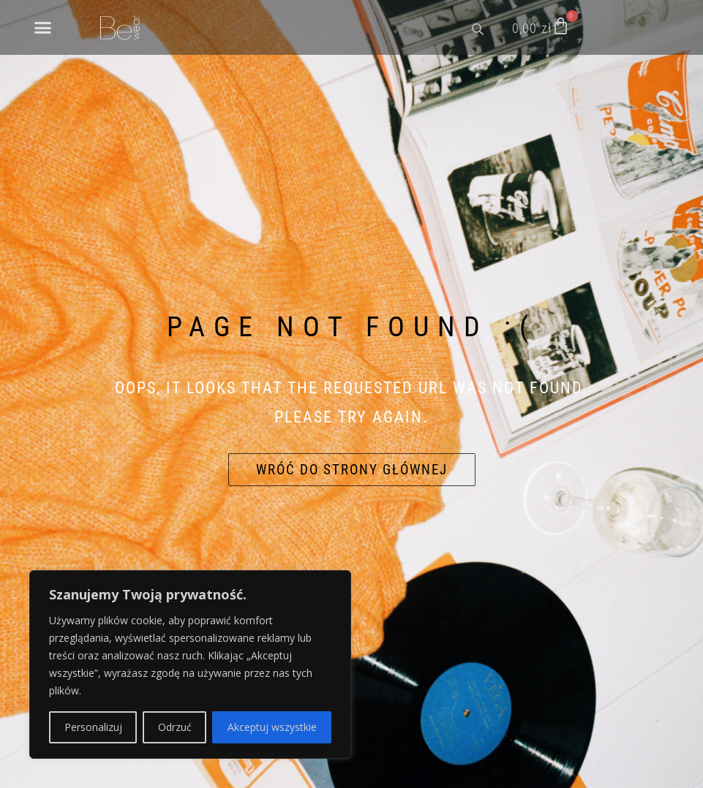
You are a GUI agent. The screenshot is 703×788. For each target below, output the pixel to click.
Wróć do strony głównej (352, 469)
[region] (190, 664)
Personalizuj (93, 727)
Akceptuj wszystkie (272, 727)
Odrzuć (175, 727)
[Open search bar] (479, 27)
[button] (43, 28)
